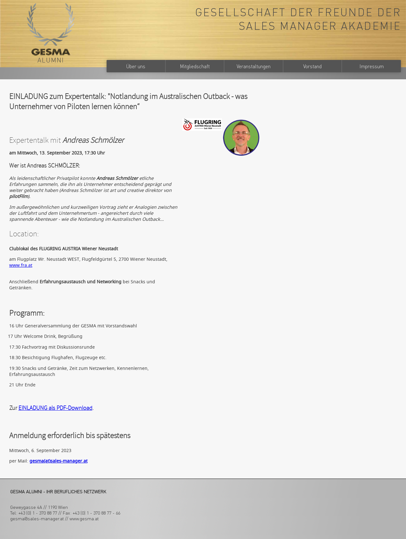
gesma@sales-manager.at (37, 518)
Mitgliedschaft (195, 66)
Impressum (371, 66)
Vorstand (312, 66)
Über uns (135, 66)
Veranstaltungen (254, 66)
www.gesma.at (84, 518)
